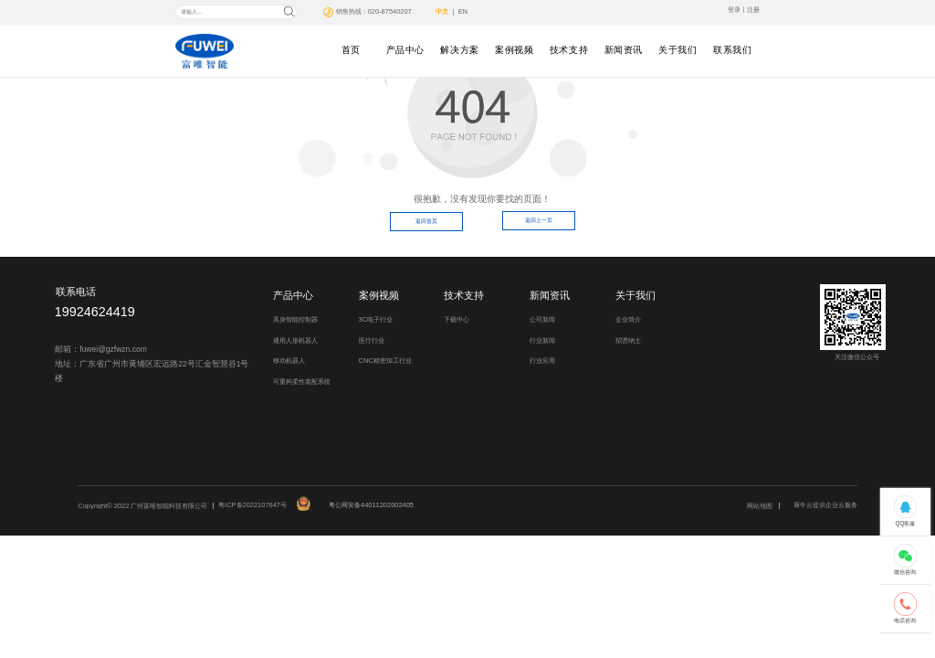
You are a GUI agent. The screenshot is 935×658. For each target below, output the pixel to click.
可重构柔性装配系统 (302, 381)
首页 (351, 50)
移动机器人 (289, 360)
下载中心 (456, 319)
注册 (753, 9)
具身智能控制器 (295, 319)
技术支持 (569, 50)
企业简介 (628, 319)
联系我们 (732, 50)
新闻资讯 (623, 50)
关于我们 (677, 50)
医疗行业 (371, 340)
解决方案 (459, 50)
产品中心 (405, 50)
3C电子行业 (376, 319)
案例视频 (514, 50)
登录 (734, 9)
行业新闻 (542, 340)
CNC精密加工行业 (385, 360)
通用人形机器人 (295, 340)
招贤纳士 (628, 340)
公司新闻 (542, 319)
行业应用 (542, 360)
